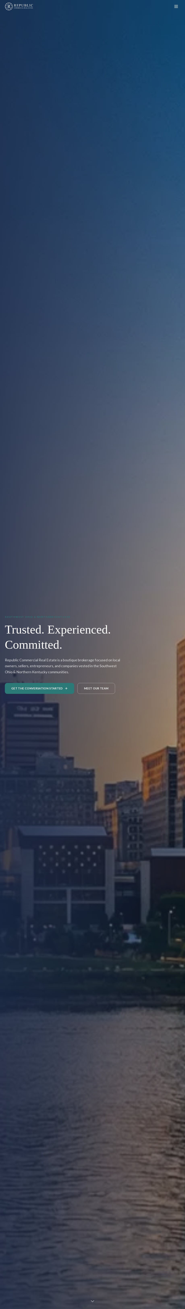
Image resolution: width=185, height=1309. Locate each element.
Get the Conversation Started (39, 688)
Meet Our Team (96, 688)
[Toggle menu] (176, 6)
